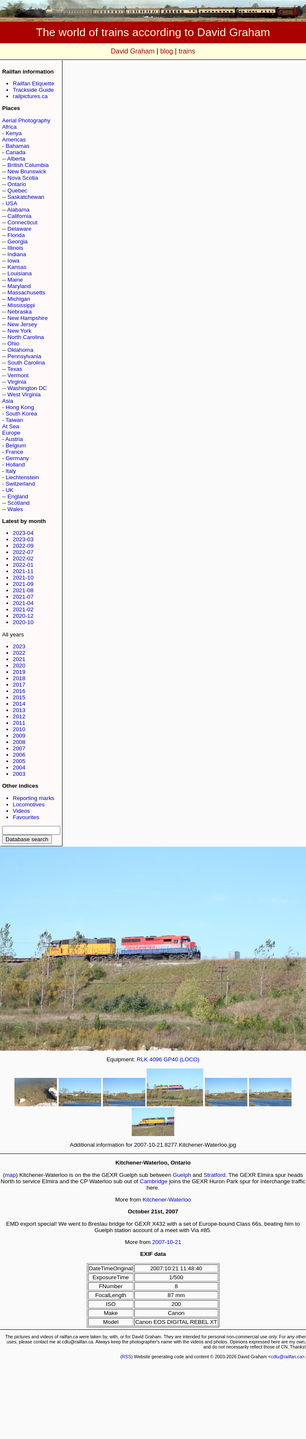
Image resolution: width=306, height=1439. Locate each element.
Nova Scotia (23, 178)
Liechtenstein (22, 477)
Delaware (19, 229)
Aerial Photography (26, 120)
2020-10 (23, 622)
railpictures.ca (30, 96)
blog (166, 51)
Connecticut (22, 222)
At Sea (10, 426)
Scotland (19, 503)
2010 (19, 729)
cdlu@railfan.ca (286, 1356)
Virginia (17, 382)
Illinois (15, 248)
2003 (19, 774)
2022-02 (23, 558)
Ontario (17, 184)
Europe (11, 433)
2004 (19, 767)
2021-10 (23, 577)
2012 (19, 716)
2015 (19, 697)
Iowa (14, 260)
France (14, 452)
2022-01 (23, 565)
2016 (19, 691)
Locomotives (29, 804)
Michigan (19, 299)
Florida (16, 235)
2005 (19, 761)
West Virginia (24, 394)
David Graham (133, 51)
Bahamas (17, 146)
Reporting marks (33, 798)
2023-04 (23, 533)
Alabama (18, 209)
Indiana (17, 254)
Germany (17, 458)
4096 (155, 1059)
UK (10, 490)
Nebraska (20, 311)
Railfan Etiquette (33, 83)
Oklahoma (21, 350)
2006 (19, 755)
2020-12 (23, 616)
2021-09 (23, 584)
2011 (19, 723)
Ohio (14, 343)
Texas (14, 369)
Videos (21, 811)
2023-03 (23, 539)
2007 (19, 748)
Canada (16, 152)
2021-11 (23, 571)
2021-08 (23, 590)
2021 (19, 659)
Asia (7, 401)
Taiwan (14, 420)
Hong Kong (20, 407)
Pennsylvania (24, 356)
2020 (19, 665)
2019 (19, 672)
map (10, 1175)
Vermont (18, 375)
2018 (19, 678)
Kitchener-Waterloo (166, 1199)
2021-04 (23, 603)
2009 (19, 735)
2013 (19, 710)
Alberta (16, 158)
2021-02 (23, 609)
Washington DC (27, 388)
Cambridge (153, 1181)
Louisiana (20, 273)
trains (186, 51)
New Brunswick (27, 171)
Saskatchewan (26, 197)
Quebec (18, 190)
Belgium (16, 445)
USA (11, 203)
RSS (126, 1356)
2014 (19, 704)
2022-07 (23, 552)
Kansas (17, 267)
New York (19, 331)
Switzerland (20, 484)
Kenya (14, 133)
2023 (19, 646)
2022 (19, 653)
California (19, 216)
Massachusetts (26, 292)
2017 (19, 684)
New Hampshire (28, 318)
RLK (142, 1059)
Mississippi (21, 305)
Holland (15, 464)
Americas (14, 139)
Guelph (182, 1175)
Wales (15, 509)
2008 (19, 742)
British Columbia (28, 165)
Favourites (26, 817)
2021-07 (23, 597)
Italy (11, 471)
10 (170, 1242)
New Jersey (22, 324)
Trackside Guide (33, 90)
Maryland (19, 286)
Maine (15, 280)
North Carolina (26, 337)
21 (178, 1242)
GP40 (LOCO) (181, 1059)
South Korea (21, 413)
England (18, 496)
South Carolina (26, 362)
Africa (9, 127)
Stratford (214, 1175)
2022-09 (23, 546)
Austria (14, 439)
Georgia (18, 241)
